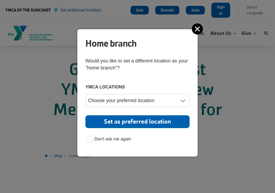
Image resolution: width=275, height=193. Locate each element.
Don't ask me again (108, 139)
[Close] (198, 29)
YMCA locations (105, 87)
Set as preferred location (137, 121)
